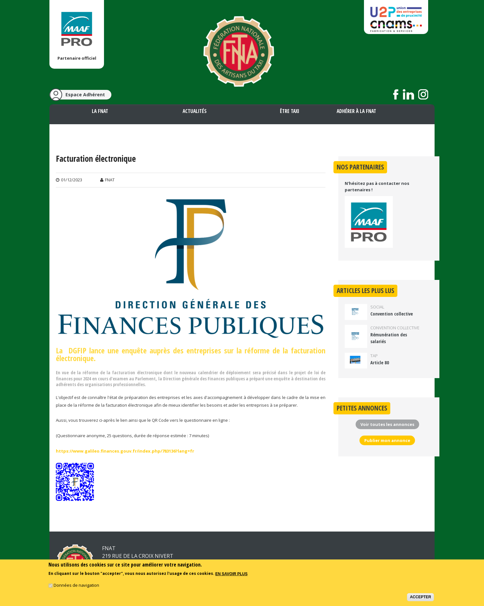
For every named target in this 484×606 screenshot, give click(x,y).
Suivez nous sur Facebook (396, 94)
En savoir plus (231, 577)
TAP (374, 356)
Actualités (195, 111)
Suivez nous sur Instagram (423, 94)
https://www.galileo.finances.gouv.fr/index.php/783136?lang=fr (125, 451)
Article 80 (379, 362)
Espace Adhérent (85, 94)
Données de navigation (76, 588)
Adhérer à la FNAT (356, 111)
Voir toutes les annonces (387, 424)
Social (377, 307)
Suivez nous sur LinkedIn (408, 94)
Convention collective (391, 314)
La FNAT (100, 111)
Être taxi (289, 111)
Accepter (420, 600)
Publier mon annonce (387, 440)
